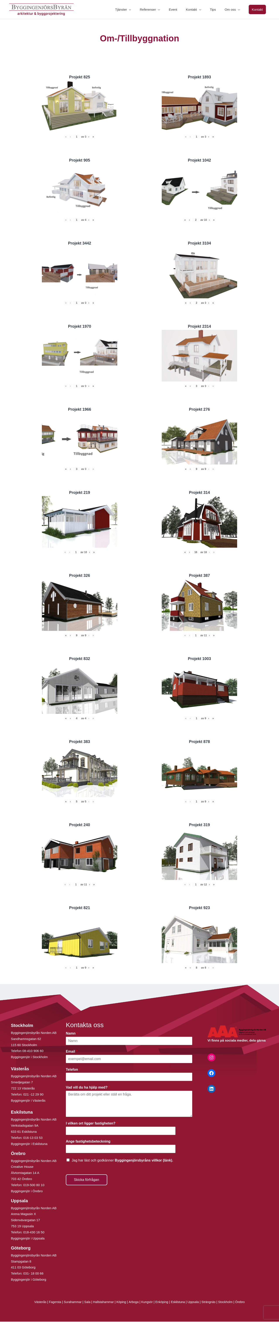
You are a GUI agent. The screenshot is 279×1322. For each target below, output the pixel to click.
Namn (72, 1034)
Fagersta (50, 1302)
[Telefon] (129, 1077)
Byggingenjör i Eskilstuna (29, 1144)
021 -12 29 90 (33, 1094)
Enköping (163, 1302)
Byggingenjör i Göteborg (28, 1280)
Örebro (245, 1302)
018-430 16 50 (33, 1232)
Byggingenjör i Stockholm (29, 1057)
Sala (85, 1302)
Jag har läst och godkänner (122, 1160)
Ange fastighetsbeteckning (89, 1142)
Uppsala (196, 1302)
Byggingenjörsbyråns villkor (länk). (144, 1160)
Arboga (133, 1302)
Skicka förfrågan (86, 1180)
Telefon (73, 1070)
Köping (120, 1302)
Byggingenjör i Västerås (28, 1101)
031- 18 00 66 (33, 1274)
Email (71, 1052)
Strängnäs (212, 1302)
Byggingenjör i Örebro (27, 1191)
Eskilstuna (180, 1302)
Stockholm (229, 1302)
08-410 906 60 (33, 1051)
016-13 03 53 (32, 1138)
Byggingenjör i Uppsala (27, 1239)
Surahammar (69, 1302)
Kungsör (147, 1302)
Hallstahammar (102, 1302)
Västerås (36, 1302)
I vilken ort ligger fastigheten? (92, 1124)
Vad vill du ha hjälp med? (88, 1088)
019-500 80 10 (33, 1185)
